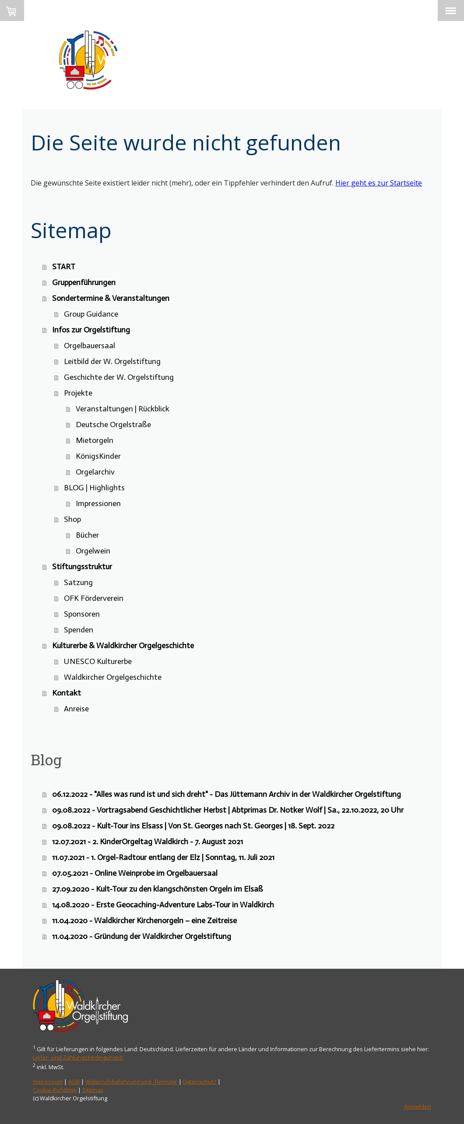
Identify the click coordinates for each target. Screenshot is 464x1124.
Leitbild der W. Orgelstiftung (112, 361)
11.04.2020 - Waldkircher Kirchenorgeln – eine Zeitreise (144, 920)
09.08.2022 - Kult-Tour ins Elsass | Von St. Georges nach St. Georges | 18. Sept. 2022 (193, 826)
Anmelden (417, 1106)
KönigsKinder (98, 456)
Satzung (78, 582)
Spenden (78, 630)
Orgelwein (93, 551)
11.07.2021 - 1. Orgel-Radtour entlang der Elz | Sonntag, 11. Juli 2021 (163, 857)
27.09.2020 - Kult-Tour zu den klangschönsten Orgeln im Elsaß (157, 889)
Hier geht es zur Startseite (378, 183)
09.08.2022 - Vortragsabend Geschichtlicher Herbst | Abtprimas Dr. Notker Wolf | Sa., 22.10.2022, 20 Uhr (228, 810)
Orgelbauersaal (89, 345)
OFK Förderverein (93, 598)
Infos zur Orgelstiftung (91, 330)
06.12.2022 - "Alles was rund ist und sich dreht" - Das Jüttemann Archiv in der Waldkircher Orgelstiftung (226, 794)
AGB (74, 1081)
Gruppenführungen (84, 282)
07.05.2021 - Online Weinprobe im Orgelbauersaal (135, 873)
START (63, 266)
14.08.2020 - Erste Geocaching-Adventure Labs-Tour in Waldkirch (163, 905)
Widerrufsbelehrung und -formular (131, 1081)
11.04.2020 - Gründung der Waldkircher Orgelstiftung (141, 936)
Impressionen (98, 503)
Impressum (48, 1081)
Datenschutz (199, 1081)
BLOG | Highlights (94, 487)
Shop (72, 519)
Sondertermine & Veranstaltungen (110, 298)
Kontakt (66, 693)
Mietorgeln (94, 440)
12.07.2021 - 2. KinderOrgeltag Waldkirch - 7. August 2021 (147, 841)
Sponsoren (82, 614)
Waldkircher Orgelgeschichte (113, 677)
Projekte (78, 393)
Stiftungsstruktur (82, 566)
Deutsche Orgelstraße (113, 424)
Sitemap (93, 1090)
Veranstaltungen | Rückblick (122, 409)
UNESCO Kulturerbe (98, 661)
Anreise (76, 709)
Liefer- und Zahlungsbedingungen (78, 1057)
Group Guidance (91, 314)
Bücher (87, 535)
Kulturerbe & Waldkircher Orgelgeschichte (123, 645)
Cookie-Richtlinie (55, 1090)
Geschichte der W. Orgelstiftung (119, 377)
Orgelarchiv (95, 472)
